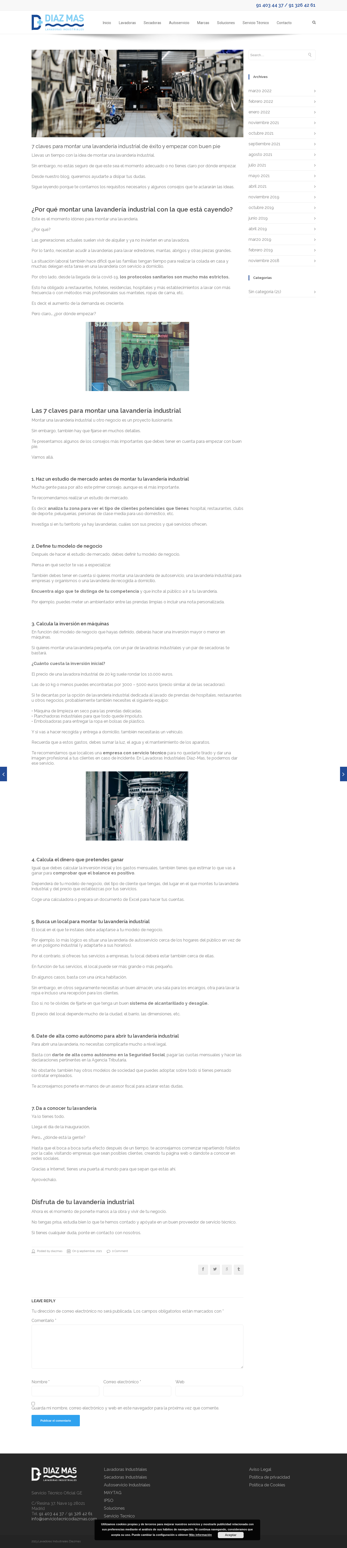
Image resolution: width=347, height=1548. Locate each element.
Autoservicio (179, 23)
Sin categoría (261, 291)
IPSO (108, 1500)
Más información (200, 1534)
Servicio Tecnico (119, 1516)
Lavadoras (127, 23)
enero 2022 (259, 112)
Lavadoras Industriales (125, 1469)
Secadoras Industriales (125, 1477)
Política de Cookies (267, 1484)
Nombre (41, 1381)
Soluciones (226, 23)
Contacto (284, 23)
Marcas (203, 23)
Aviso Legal (260, 1469)
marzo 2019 (260, 239)
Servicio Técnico (256, 23)
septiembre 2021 (264, 143)
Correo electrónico (122, 1381)
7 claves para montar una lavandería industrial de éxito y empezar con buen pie (126, 146)
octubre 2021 (261, 133)
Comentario (44, 1320)
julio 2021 (257, 165)
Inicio (107, 23)
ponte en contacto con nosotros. (109, 1232)
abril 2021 (258, 186)
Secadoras (152, 23)
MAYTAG (112, 1492)
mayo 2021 (259, 175)
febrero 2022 (261, 101)
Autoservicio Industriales (127, 1484)
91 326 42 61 (302, 5)
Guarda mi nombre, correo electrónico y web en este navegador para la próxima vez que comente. (125, 1408)
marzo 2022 (260, 90)
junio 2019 (258, 218)
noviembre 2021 (264, 122)
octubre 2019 (261, 207)
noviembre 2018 (264, 260)
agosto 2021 (260, 154)
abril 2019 (258, 228)
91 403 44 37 (269, 5)
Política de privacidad (269, 1477)
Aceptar (230, 1535)
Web (179, 1381)
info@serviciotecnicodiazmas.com (64, 1518)
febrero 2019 (261, 250)
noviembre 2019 (264, 196)
